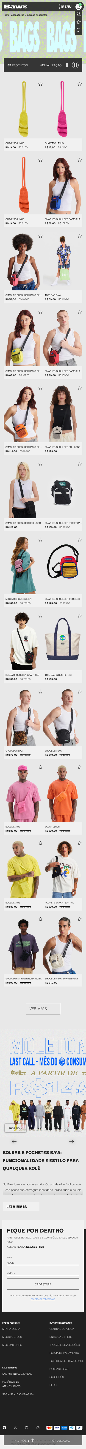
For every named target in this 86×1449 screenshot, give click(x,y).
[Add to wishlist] (40, 84)
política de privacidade (43, 1298)
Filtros (22, 1440)
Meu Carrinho (12, 1344)
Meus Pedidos (12, 1336)
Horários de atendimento (11, 1383)
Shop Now (15, 1128)
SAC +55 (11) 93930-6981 (17, 1373)
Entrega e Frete (61, 1336)
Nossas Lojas (59, 1368)
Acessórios (17, 14)
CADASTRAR (43, 1284)
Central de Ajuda (62, 1328)
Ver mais (38, 1008)
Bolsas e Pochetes (37, 14)
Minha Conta (11, 1328)
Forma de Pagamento (64, 1352)
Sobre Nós (57, 1376)
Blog (53, 1384)
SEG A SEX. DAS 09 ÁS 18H (18, 1394)
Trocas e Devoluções (65, 1344)
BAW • (7, 14)
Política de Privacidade (67, 1360)
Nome (9, 1257)
